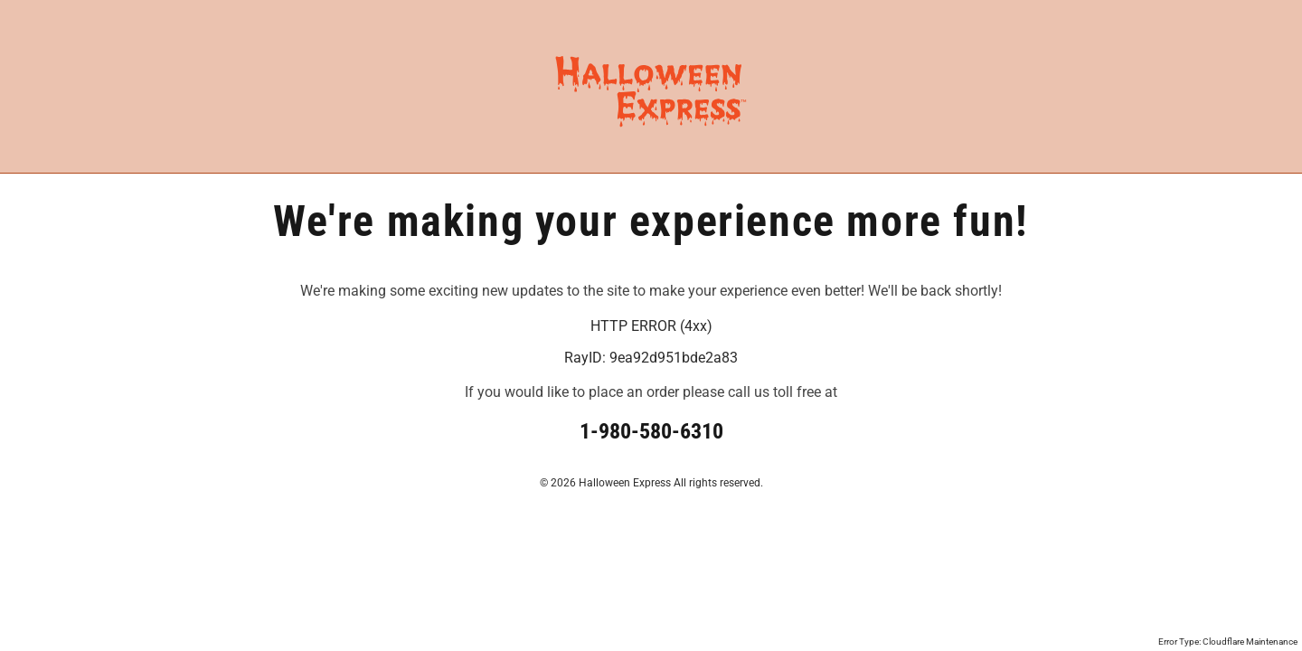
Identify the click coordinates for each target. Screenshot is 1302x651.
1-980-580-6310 (651, 431)
